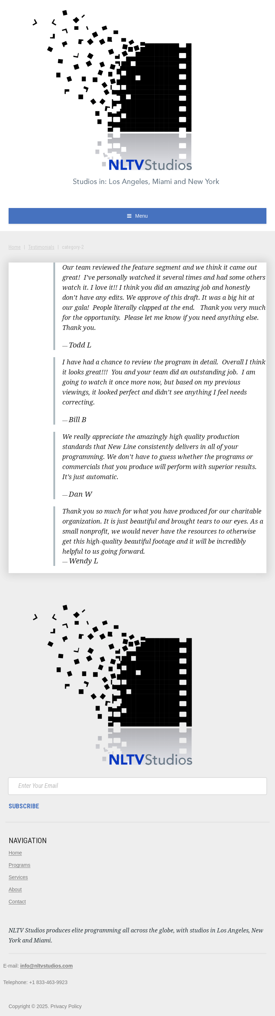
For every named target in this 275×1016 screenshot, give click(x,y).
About (15, 889)
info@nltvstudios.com (46, 966)
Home (15, 247)
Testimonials (41, 247)
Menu (141, 216)
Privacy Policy (66, 1006)
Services (18, 877)
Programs (19, 865)
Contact (17, 901)
